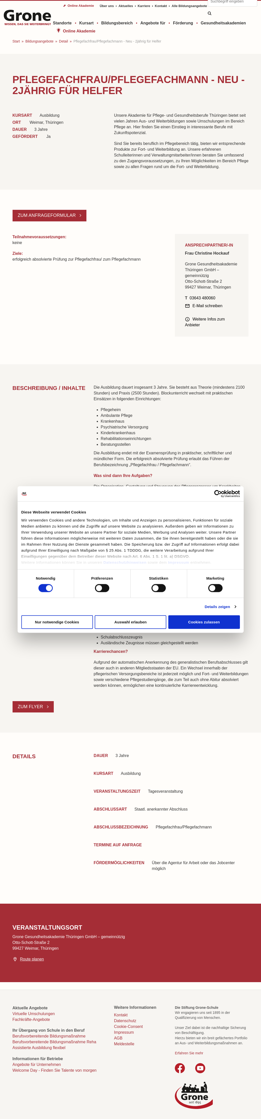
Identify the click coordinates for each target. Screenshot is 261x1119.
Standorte (62, 23)
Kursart (86, 23)
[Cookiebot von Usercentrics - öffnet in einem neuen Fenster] (218, 494)
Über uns (107, 6)
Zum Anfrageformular (47, 215)
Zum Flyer (31, 706)
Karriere (144, 6)
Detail (63, 41)
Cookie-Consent (128, 1026)
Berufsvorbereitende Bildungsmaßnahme (49, 1036)
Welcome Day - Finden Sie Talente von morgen (55, 1070)
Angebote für (153, 23)
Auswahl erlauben (130, 622)
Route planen (32, 959)
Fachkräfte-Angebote (31, 1019)
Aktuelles (126, 6)
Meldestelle (124, 1044)
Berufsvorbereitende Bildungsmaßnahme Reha (54, 1042)
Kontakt (161, 6)
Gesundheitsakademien (223, 23)
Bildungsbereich (117, 23)
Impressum (178, 562)
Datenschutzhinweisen (124, 562)
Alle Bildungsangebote (189, 6)
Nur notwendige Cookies (57, 622)
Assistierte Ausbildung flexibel (39, 1048)
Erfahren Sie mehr (189, 1053)
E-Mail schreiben (207, 306)
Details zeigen (217, 606)
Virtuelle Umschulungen (34, 1014)
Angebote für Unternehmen (37, 1064)
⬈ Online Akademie (78, 6)
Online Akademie (79, 31)
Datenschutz (125, 1021)
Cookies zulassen (204, 622)
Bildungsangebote (39, 41)
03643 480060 (202, 298)
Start (16, 41)
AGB (118, 1038)
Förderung (183, 23)
